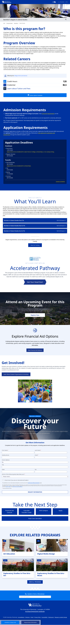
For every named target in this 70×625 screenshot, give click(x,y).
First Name (5, 450)
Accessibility (44, 617)
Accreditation (21, 617)
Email (36, 455)
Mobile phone (5, 455)
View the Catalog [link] (35, 245)
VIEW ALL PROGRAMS (35, 582)
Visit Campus (43, 511)
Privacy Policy (37, 617)
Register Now (35, 315)
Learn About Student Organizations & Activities (16, 374)
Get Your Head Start (35, 282)
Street (6, 460)
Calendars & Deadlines (60, 181)
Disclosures (51, 617)
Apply (66, 2)
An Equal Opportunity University (35, 611)
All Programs (61, 2)
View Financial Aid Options (35, 350)
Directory (27, 617)
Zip (35, 469)
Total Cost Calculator (35, 519)
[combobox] (35, 462)
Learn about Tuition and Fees (18, 88)
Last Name (37, 450)
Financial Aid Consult (9, 512)
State (3, 469)
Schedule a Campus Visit (10, 622)
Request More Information (30, 622)
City (3, 464)
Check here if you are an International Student (16, 480)
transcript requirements (48, 113)
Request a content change (61, 617)
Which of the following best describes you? (13, 474)
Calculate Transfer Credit (26, 512)
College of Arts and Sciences (20, 75)
